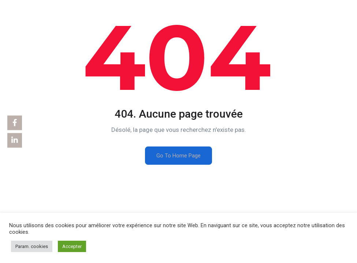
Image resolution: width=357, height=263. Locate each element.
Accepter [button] (72, 246)
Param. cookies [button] (31, 246)
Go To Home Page (178, 155)
